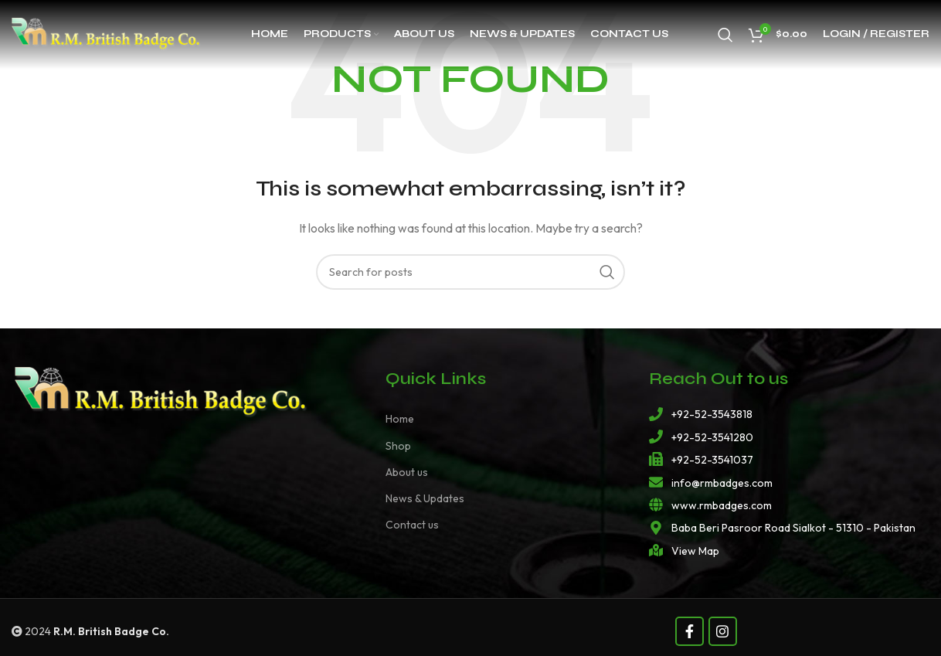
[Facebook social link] (689, 631)
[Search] (725, 34)
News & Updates (425, 498)
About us (407, 472)
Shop (398, 446)
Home (400, 419)
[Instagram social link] (722, 631)
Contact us (412, 525)
